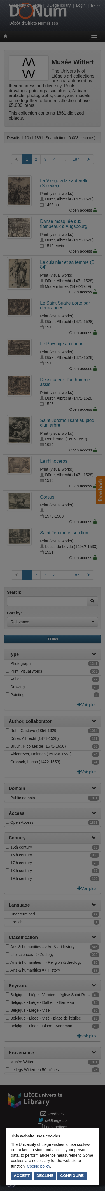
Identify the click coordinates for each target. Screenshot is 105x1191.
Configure (72, 1175)
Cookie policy (38, 1166)
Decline (44, 1175)
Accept (22, 1175)
